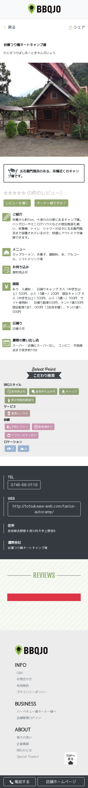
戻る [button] (9, 27)
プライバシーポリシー (32, 692)
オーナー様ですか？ (51, 203)
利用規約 (23, 685)
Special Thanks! (28, 756)
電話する (20, 781)
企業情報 (23, 744)
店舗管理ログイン (29, 718)
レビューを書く (17, 203)
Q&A (20, 673)
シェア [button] (77, 27)
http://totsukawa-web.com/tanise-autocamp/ (44, 509)
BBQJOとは (24, 750)
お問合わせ (24, 679)
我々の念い (24, 737)
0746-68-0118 (24, 484)
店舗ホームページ (61, 781)
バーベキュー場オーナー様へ (36, 711)
